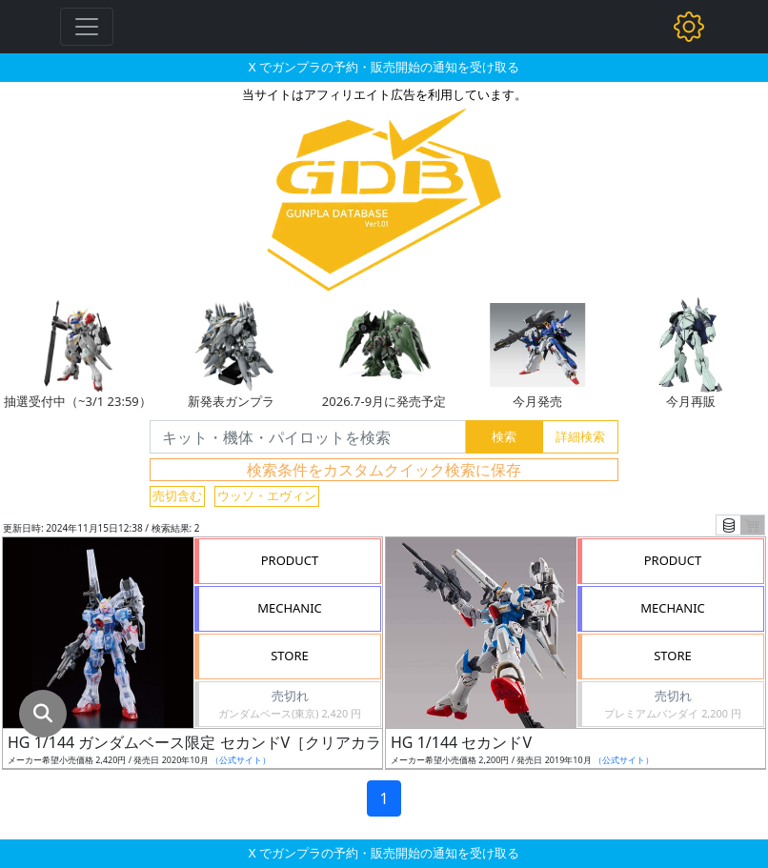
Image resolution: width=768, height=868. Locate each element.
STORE (290, 655)
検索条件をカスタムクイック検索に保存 (384, 469)
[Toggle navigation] (86, 27)
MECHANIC (289, 607)
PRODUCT (290, 560)
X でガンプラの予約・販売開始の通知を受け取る (384, 66)
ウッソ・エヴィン (266, 495)
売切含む (177, 495)
